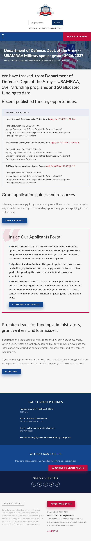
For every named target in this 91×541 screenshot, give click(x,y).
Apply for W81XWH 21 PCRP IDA (65, 142)
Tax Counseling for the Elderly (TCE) (36, 408)
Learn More (11, 372)
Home (6, 60)
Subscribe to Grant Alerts (68, 468)
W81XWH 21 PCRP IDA (31, 149)
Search (57, 23)
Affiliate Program (38, 28)
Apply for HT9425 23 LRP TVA (62, 119)
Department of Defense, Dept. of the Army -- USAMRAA (53, 60)
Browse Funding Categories (58, 437)
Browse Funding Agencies (32, 437)
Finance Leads (55, 28)
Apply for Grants (77, 36)
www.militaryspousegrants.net (60, 515)
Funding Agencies (19, 60)
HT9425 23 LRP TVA (30, 126)
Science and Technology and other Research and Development (42, 132)
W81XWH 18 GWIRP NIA (32, 172)
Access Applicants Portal (26, 305)
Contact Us (52, 531)
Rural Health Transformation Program (37, 428)
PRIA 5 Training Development (34, 418)
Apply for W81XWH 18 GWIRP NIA (60, 166)
